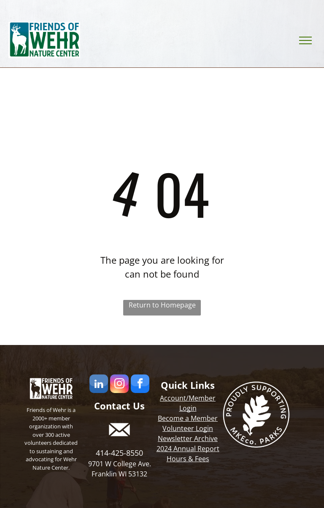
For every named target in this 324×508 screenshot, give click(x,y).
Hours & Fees (188, 458)
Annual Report (196, 448)
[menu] (305, 40)
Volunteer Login (187, 428)
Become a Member (188, 418)
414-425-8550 (119, 453)
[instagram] (119, 384)
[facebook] (140, 384)
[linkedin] (98, 384)
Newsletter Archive (188, 438)
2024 (164, 448)
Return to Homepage (162, 305)
